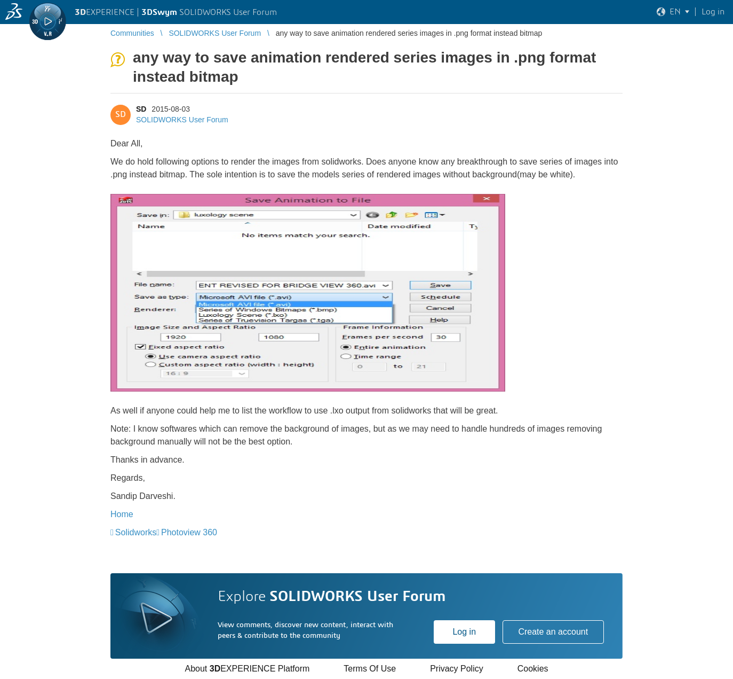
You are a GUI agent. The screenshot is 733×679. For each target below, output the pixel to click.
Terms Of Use (370, 668)
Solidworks (135, 532)
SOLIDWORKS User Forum (182, 119)
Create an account (553, 631)
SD (141, 109)
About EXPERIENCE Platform (247, 668)
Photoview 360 (189, 532)
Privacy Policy (456, 668)
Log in (464, 631)
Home (121, 514)
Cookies (532, 668)
